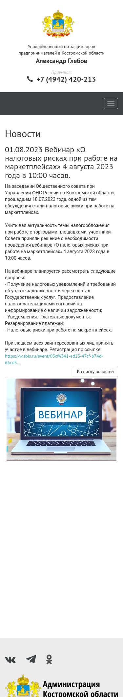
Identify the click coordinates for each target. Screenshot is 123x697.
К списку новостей (95, 371)
